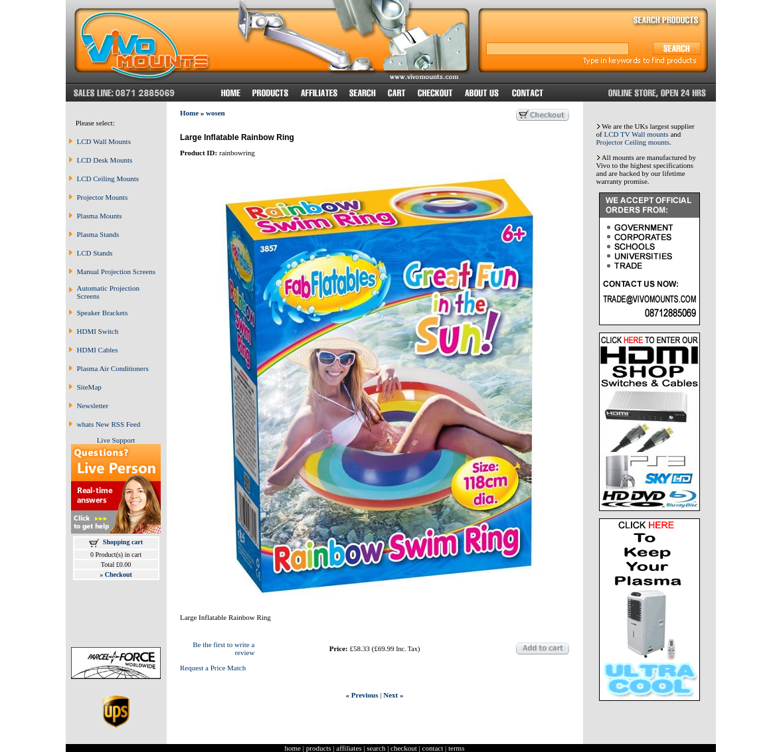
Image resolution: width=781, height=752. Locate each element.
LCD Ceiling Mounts (108, 179)
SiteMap (89, 387)
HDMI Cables (97, 350)
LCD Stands (95, 253)
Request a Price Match (213, 668)
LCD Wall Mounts (104, 141)
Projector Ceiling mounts (633, 142)
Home (189, 113)
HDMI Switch (98, 331)
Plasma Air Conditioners (113, 368)
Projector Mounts (102, 197)
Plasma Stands (98, 234)
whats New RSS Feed (109, 424)
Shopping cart (123, 542)
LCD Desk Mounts (105, 160)
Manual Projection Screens (116, 271)
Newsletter (93, 406)
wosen (215, 113)
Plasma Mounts (99, 216)
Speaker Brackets (102, 313)
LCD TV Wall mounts (636, 134)
